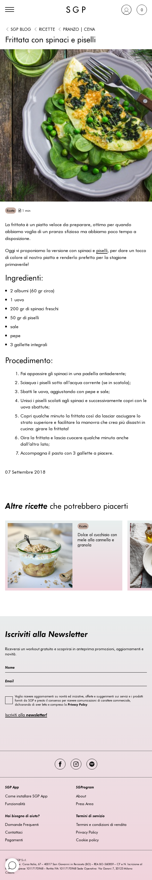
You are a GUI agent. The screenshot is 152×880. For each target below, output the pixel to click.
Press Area (84, 803)
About (81, 795)
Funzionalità (15, 803)
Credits (9, 872)
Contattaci (14, 832)
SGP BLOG (21, 29)
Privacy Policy (87, 832)
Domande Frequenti (22, 824)
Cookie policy (87, 839)
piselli (101, 250)
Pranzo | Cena (79, 29)
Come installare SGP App (26, 795)
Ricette (47, 29)
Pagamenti (14, 839)
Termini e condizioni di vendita (101, 824)
